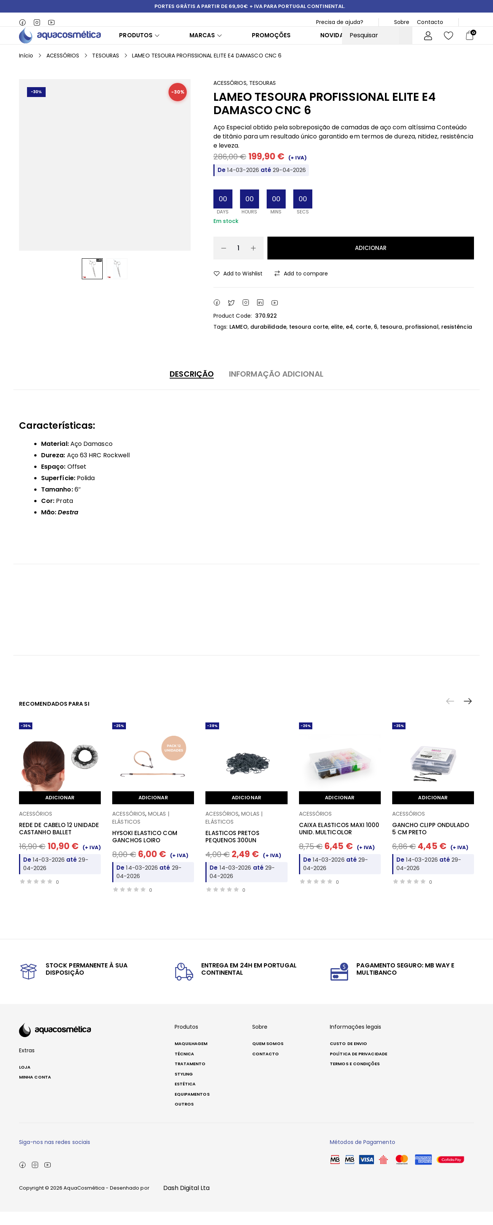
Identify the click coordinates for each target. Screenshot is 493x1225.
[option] (92, 282)
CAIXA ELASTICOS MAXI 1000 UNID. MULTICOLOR (339, 842)
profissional (422, 340)
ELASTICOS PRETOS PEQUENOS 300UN (232, 850)
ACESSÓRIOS (63, 69)
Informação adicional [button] (276, 387)
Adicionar (370, 261)
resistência (456, 340)
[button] (468, 715)
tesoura (391, 340)
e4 (349, 340)
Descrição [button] (192, 387)
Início (26, 69)
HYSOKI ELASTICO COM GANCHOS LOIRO (144, 850)
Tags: (220, 340)
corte (363, 340)
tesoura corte (308, 340)
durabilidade (268, 340)
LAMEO (238, 340)
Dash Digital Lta (186, 1201)
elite (337, 340)
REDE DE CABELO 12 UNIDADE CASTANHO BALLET (59, 842)
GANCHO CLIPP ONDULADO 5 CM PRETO (430, 842)
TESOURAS (105, 69)
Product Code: (232, 329)
